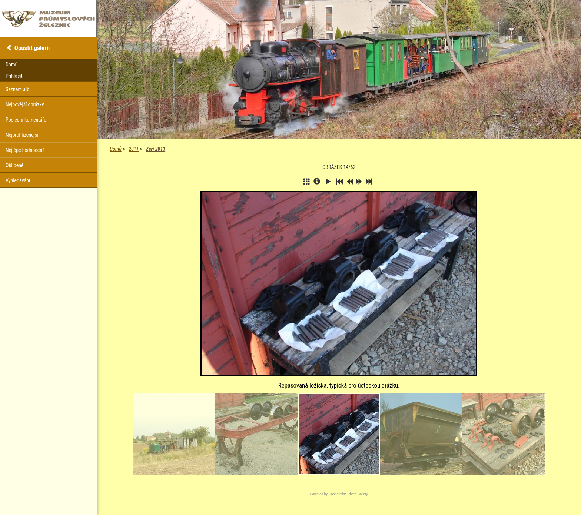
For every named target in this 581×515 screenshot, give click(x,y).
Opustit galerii (32, 47)
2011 (134, 149)
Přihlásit (14, 76)
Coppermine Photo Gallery (348, 494)
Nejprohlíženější (22, 135)
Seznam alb (17, 89)
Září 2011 (155, 149)
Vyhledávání (18, 180)
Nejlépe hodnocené (25, 150)
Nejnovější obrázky (25, 104)
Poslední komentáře (26, 120)
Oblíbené (15, 165)
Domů (115, 149)
